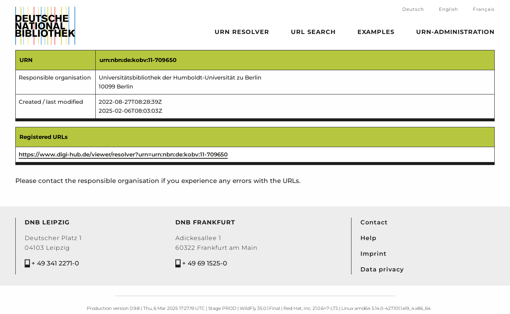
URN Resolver (242, 33)
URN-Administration (455, 33)
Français (484, 9)
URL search (313, 33)
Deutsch (413, 9)
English (448, 9)
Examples (375, 33)
